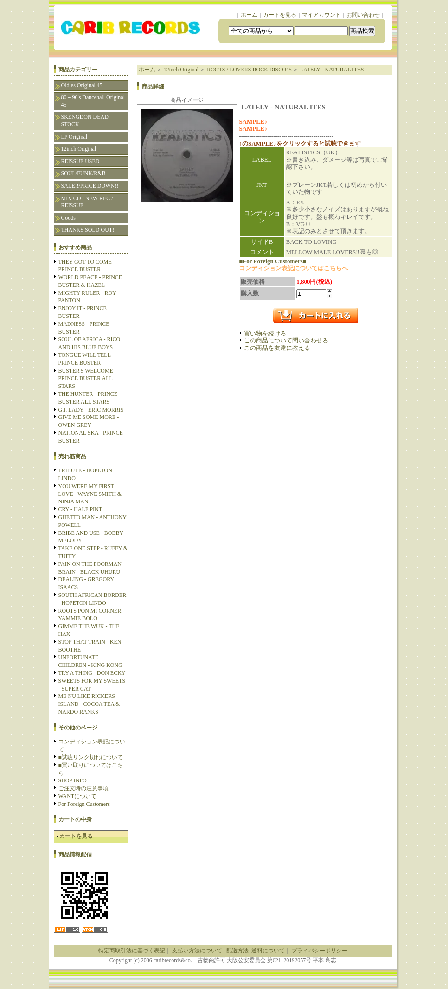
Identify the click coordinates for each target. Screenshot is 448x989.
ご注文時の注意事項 (83, 788)
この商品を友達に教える (277, 347)
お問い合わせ (363, 15)
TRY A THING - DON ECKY (92, 673)
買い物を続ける (265, 333)
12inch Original (78, 149)
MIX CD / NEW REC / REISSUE (87, 202)
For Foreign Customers (84, 804)
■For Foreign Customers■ (273, 261)
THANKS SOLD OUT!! (88, 230)
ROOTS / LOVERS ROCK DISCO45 (249, 69)
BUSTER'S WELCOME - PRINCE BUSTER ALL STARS (87, 379)
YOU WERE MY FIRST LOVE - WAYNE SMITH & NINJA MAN (90, 494)
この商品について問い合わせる (286, 340)
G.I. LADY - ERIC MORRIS (91, 409)
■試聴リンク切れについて (90, 757)
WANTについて (77, 796)
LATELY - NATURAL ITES (332, 69)
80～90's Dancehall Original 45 (93, 101)
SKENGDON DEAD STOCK (85, 120)
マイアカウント (321, 15)
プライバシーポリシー (319, 950)
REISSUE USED (80, 161)
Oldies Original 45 (81, 85)
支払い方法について (197, 950)
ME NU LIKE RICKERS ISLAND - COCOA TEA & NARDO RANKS (89, 704)
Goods (68, 218)
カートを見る (279, 15)
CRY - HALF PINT (80, 509)
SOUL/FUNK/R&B (83, 173)
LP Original (74, 136)
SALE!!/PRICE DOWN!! (90, 186)
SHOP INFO (72, 780)
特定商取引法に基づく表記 (131, 950)
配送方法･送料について (255, 950)
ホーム (249, 15)
